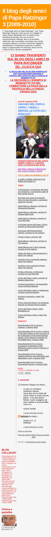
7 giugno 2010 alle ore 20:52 (33, 427)
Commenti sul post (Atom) (36, 442)
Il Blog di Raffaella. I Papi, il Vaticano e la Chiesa (9, 463)
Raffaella (25, 416)
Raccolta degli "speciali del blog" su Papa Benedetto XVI (9, 488)
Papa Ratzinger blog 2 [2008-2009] (9, 498)
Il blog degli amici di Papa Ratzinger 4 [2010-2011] (9, 493)
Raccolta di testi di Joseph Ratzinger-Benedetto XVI (8, 482)
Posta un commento (25, 431)
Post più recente (24, 435)
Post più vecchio (42, 435)
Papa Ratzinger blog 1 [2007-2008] (9, 501)
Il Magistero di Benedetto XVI (7, 473)
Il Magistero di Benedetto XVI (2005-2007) (7, 477)
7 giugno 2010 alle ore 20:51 (33, 413)
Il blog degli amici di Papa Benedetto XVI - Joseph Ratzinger (9, 458)
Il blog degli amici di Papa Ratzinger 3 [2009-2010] (25, 18)
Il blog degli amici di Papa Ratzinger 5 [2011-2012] (9, 468)
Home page (33, 436)
